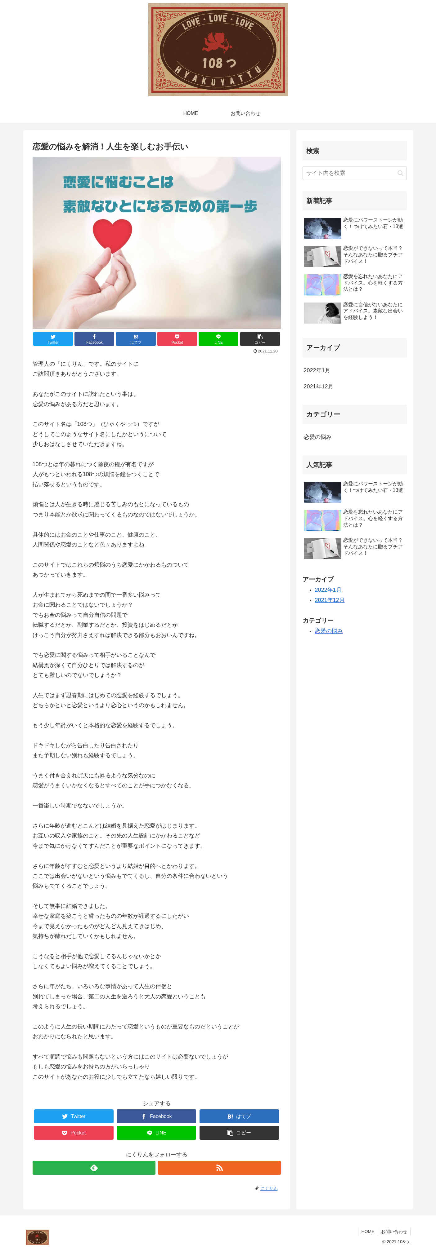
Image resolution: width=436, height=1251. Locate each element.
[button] (400, 173)
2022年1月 (317, 370)
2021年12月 (319, 386)
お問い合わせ (394, 1231)
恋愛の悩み (318, 437)
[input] (355, 173)
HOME (368, 1231)
